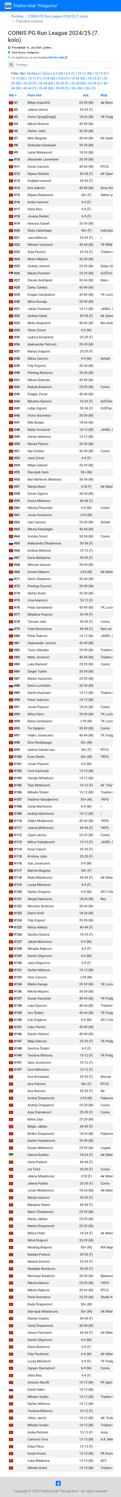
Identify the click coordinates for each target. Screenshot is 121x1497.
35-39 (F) (94, 83)
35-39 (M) (78, 83)
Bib (13, 95)
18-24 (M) (78, 78)
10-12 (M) (85, 73)
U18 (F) (63, 78)
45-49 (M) (46, 88)
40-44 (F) (29, 88)
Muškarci (34, 73)
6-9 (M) (58, 73)
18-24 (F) (94, 78)
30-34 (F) (62, 83)
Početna (17, 16)
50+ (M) (77, 88)
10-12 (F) (101, 73)
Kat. (86, 95)
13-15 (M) (18, 78)
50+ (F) (90, 88)
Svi (22, 73)
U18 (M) (49, 78)
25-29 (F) (29, 83)
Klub (104, 95)
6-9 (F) (70, 73)
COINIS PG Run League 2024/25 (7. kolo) (58, 16)
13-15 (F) (34, 78)
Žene (46, 73)
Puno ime (35, 95)
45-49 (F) (62, 88)
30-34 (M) (46, 83)
